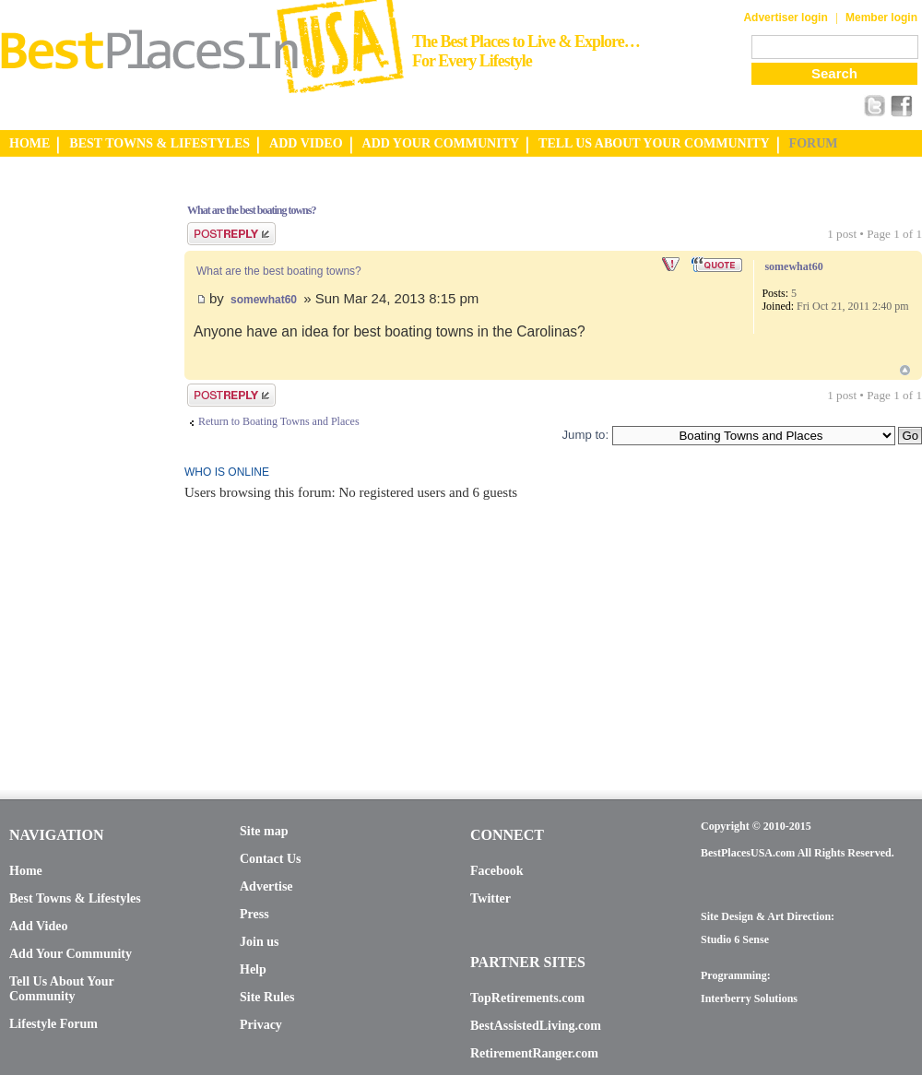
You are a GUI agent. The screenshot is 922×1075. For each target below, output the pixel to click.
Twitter (490, 898)
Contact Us (270, 859)
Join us (259, 942)
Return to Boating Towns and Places (279, 421)
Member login (881, 17)
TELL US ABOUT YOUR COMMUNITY (653, 143)
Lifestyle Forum (53, 1024)
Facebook (497, 871)
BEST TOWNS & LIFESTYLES (159, 143)
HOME (29, 143)
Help (253, 969)
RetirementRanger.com (534, 1053)
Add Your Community (70, 954)
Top (905, 370)
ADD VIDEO (305, 143)
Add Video (38, 926)
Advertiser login (785, 17)
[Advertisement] (74, 463)
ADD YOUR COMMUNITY (441, 143)
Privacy (261, 1025)
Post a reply (231, 233)
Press (254, 914)
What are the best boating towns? (251, 210)
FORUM (813, 143)
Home (25, 871)
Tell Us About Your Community (61, 989)
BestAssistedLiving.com (535, 1026)
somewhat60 (263, 299)
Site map (264, 831)
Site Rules (267, 997)
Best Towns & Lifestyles (75, 898)
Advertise (266, 886)
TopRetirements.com (527, 998)
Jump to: (585, 435)
